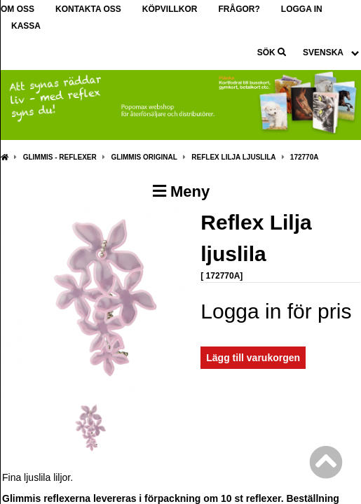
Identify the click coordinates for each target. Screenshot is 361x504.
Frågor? (238, 9)
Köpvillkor (170, 9)
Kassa (26, 26)
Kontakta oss (88, 9)
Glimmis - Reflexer (60, 157)
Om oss (17, 9)
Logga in (301, 9)
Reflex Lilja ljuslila (233, 157)
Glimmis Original (144, 157)
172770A (304, 157)
